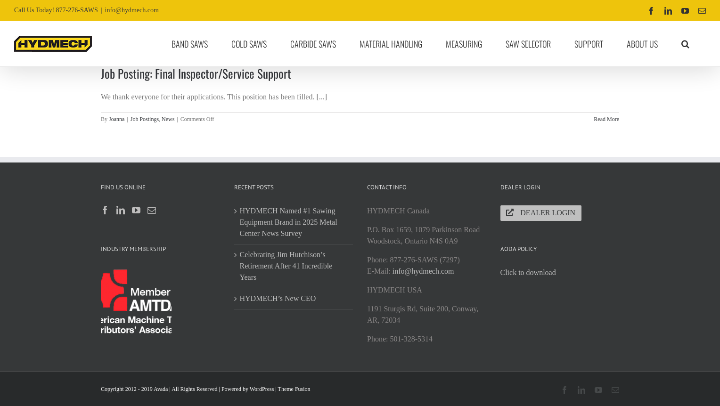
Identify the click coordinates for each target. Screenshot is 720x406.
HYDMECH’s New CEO (278, 298)
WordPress (262, 389)
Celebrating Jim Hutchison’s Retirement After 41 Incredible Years (286, 266)
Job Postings (145, 119)
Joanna (116, 119)
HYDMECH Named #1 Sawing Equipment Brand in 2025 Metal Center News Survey (288, 222)
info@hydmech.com (132, 10)
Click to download (528, 272)
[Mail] (151, 210)
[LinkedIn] (120, 210)
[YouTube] (136, 210)
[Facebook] (105, 210)
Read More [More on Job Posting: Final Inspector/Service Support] (606, 119)
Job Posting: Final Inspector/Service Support (196, 73)
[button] (685, 43)
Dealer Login (540, 213)
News (168, 119)
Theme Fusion (294, 389)
